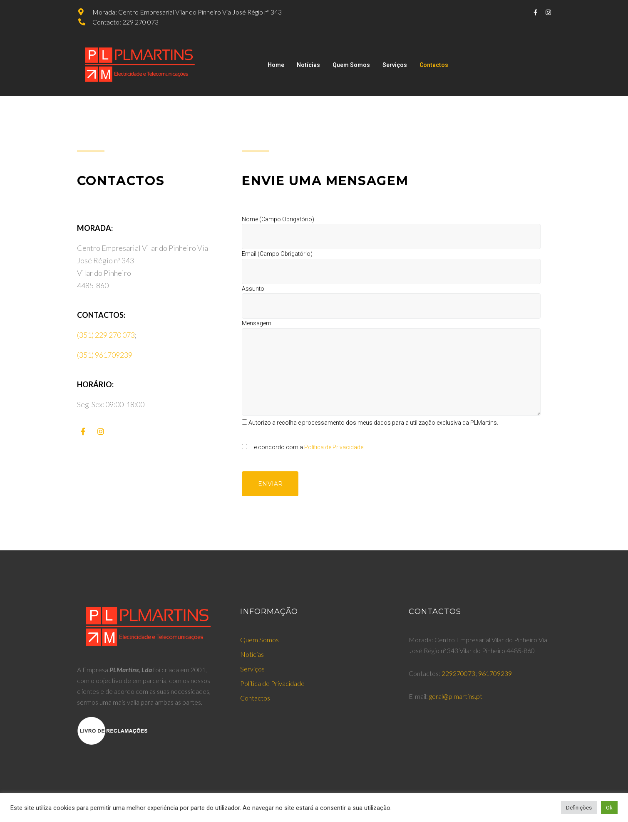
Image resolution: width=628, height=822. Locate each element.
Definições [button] (579, 808)
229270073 (458, 673)
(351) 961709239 (104, 354)
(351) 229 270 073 (106, 334)
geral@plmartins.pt (455, 696)
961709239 (495, 673)
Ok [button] (609, 808)
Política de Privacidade (333, 447)
